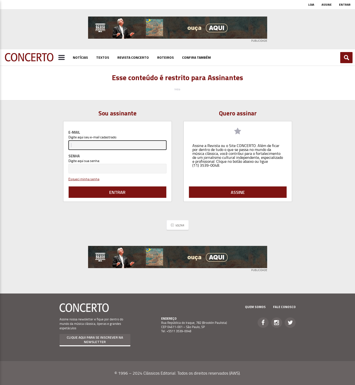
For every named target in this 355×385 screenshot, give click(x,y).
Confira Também (196, 57)
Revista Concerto (133, 57)
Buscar (346, 57)
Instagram (276, 322)
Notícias (80, 57)
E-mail (74, 132)
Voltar (179, 225)
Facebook (263, 322)
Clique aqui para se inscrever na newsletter (95, 339)
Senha (74, 156)
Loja (311, 4)
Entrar (345, 4)
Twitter (290, 322)
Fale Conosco (284, 306)
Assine (327, 4)
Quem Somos (255, 306)
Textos (102, 57)
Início (177, 89)
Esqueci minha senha (83, 179)
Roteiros (165, 57)
